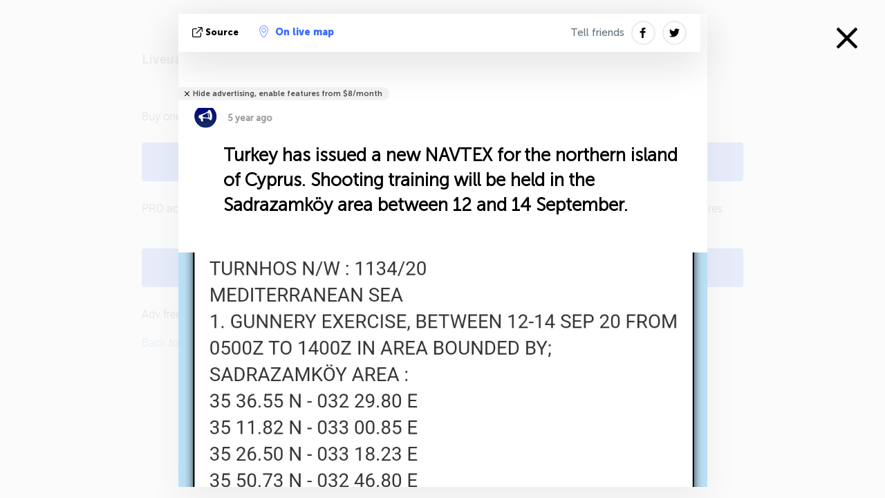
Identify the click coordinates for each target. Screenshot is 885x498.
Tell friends (597, 32)
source (217, 32)
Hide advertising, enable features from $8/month (287, 93)
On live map (296, 32)
